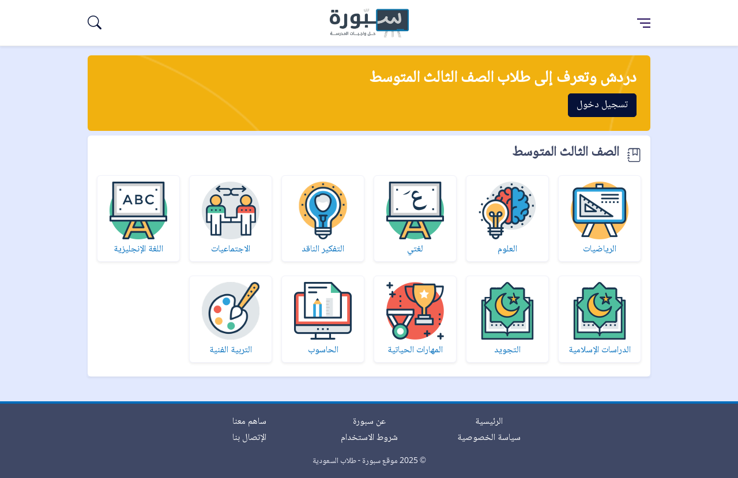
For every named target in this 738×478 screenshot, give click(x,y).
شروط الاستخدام (369, 438)
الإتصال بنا (249, 438)
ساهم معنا (249, 422)
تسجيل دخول (602, 105)
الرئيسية (489, 422)
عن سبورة (369, 422)
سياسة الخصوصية (489, 438)
